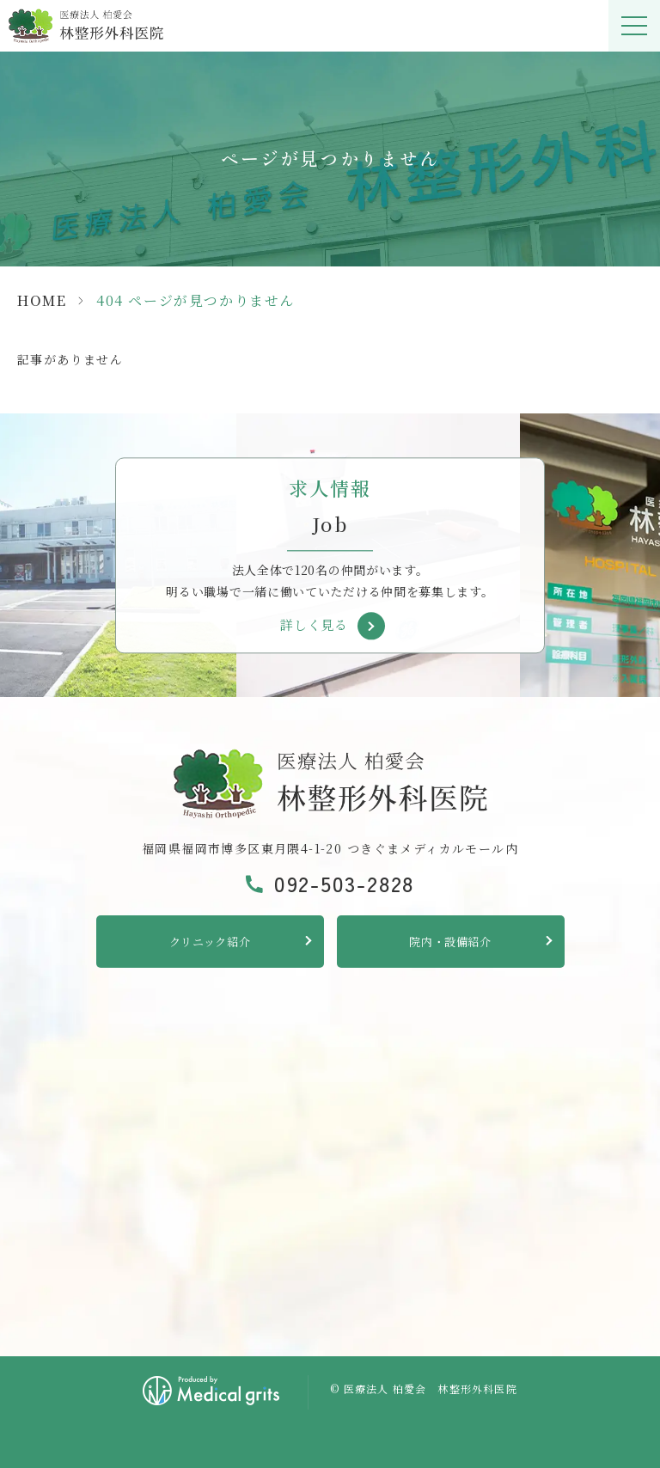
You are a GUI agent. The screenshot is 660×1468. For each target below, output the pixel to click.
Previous (16, 512)
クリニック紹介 (210, 941)
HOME (41, 300)
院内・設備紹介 (450, 941)
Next (644, 512)
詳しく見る (314, 625)
